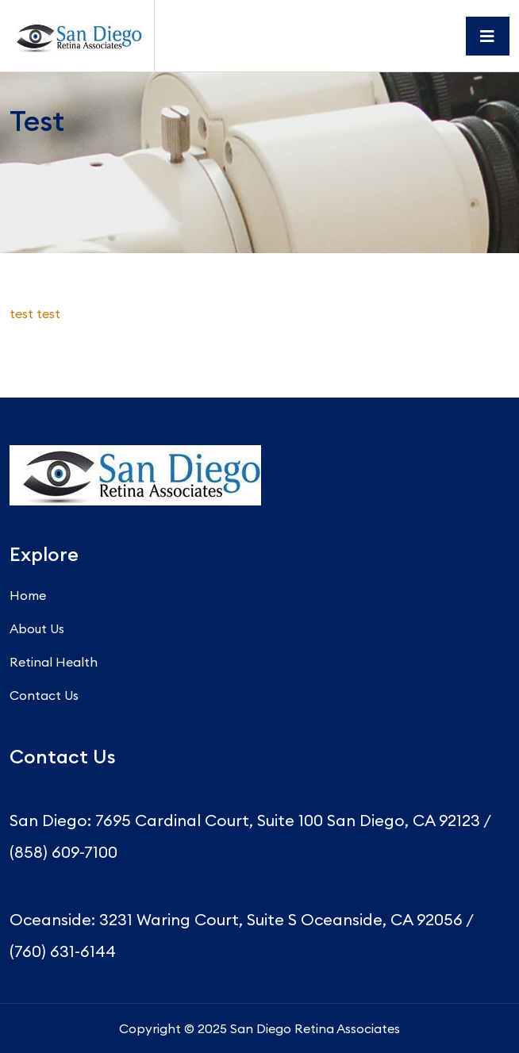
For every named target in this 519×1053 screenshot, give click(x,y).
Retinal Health (54, 662)
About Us (37, 628)
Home (28, 595)
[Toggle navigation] (487, 36)
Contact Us (44, 695)
